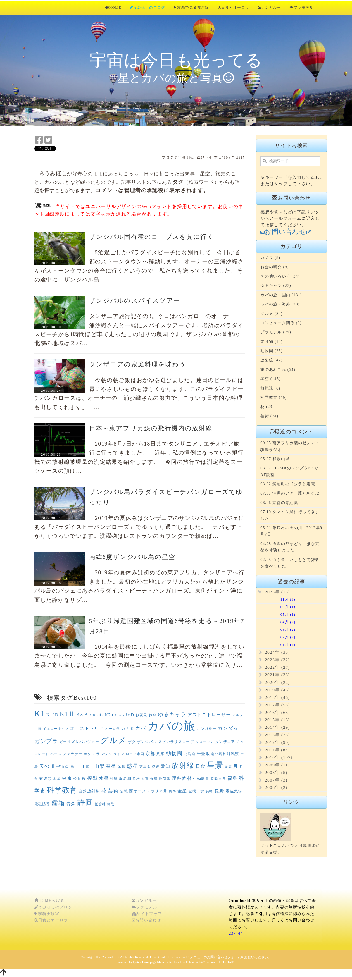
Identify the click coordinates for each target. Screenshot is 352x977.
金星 (182, 791)
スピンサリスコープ (176, 742)
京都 (150, 753)
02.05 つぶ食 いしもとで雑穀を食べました (289, 563)
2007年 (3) (276, 780)
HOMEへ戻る (49, 901)
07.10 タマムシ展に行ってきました (289, 515)
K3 (79, 714)
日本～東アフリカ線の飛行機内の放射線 (150, 428)
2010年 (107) (278, 757)
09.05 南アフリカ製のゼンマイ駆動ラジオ (289, 446)
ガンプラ (46, 741)
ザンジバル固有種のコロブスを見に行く (151, 236)
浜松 (136, 779)
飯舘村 (100, 804)
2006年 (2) (276, 787)
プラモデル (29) (275, 332)
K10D (52, 714)
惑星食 (145, 767)
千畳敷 (203, 753)
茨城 (124, 791)
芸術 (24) (269, 416)
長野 (219, 791)
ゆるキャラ (172, 714)
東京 (67, 778)
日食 (201, 766)
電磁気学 (233, 791)
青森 (71, 803)
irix (122, 715)
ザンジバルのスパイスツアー (134, 300)
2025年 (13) (277, 591)
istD (130, 715)
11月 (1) (281, 599)
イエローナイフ (56, 729)
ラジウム (104, 754)
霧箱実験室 (47, 914)
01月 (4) (281, 644)
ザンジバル (147, 742)
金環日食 (196, 791)
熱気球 (164, 779)
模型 (92, 778)
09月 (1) (281, 607)
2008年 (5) (276, 772)
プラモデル (301, 7)
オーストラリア (87, 728)
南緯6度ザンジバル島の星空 (132, 557)
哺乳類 (233, 754)
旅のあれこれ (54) (277, 369)
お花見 (141, 715)
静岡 (85, 802)
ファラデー (73, 754)
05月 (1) (281, 614)
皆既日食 (218, 779)
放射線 (182, 765)
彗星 (111, 766)
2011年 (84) (277, 749)
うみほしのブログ (147, 7)
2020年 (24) (277, 682)
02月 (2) (281, 637)
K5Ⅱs (98, 715)
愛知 (165, 766)
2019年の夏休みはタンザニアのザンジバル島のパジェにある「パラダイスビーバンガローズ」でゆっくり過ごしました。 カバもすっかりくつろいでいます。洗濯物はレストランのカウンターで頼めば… (139, 527)
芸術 (113, 791)
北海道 (190, 754)
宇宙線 (62, 766)
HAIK (230, 962)
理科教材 (182, 778)
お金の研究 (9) (274, 267)
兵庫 (160, 754)
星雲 (228, 767)
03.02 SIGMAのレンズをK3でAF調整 (289, 471)
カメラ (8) (270, 257)
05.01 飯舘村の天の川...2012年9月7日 (291, 531)
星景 (215, 765)
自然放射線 (89, 791)
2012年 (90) (277, 742)
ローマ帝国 (135, 754)
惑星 (132, 766)
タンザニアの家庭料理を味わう (137, 364)
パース (55, 754)
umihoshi (112, 957)
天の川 (47, 766)
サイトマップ (147, 914)
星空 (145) (270, 379)
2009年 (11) (277, 765)
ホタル (89, 754)
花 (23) (267, 407)
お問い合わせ (146, 920)
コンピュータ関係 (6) (280, 323)
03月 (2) (281, 629)
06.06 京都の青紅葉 (279, 503)
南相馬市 (218, 754)
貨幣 (172, 791)
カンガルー (269, 7)
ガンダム (228, 728)
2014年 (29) (277, 727)
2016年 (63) (277, 712)
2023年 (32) (277, 659)
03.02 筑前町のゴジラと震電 (287, 484)
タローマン (204, 742)
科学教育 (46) (273, 397)
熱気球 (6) (270, 388)
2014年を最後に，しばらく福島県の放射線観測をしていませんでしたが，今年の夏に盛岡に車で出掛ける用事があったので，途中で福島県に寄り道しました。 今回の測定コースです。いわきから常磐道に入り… (139, 656)
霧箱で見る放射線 (191, 7)
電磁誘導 (42, 804)
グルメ (113, 740)
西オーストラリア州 (148, 791)
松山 (77, 779)
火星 (154, 779)
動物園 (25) (271, 351)
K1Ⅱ (67, 714)
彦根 (121, 766)
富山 (89, 767)
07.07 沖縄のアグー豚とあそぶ (289, 493)
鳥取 (111, 804)
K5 (88, 714)
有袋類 (45, 778)
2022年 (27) (277, 667)
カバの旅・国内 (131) (281, 295)
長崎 (209, 791)
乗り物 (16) (271, 342)
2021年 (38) (277, 674)
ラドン (119, 754)
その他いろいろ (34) (279, 276)
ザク (132, 742)
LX (114, 715)
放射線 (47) (271, 360)
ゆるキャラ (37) (275, 285)
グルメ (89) (271, 314)
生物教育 (201, 779)
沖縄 (114, 779)
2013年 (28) (277, 734)
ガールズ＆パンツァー (79, 742)
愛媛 (156, 767)
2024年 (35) (277, 652)
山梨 (99, 766)
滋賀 (145, 779)
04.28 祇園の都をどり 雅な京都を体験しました (289, 547)
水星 (104, 778)
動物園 (174, 753)
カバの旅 (171, 726)
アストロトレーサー (209, 714)
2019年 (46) (277, 689)
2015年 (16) (277, 719)
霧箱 (58, 803)
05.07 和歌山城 (274, 459)
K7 (108, 715)
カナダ (127, 728)
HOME (113, 7)
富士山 (77, 766)
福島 (232, 778)
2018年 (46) (277, 697)
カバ (140, 728)
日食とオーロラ (233, 7)
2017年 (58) (277, 705)
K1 (39, 713)
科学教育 (62, 790)
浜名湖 (125, 778)
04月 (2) (281, 622)
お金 (153, 715)
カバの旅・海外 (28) (279, 304)
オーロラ (112, 729)
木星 (57, 779)
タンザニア (225, 742)
